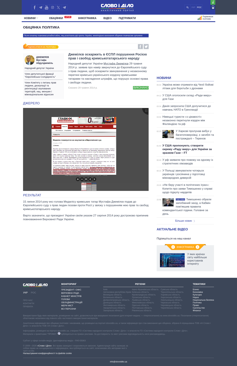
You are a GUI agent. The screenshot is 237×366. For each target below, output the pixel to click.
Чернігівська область (171, 308)
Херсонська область (171, 297)
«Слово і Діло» (44, 345)
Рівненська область (141, 310)
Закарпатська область (114, 308)
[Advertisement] (185, 51)
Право (196, 305)
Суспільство (199, 308)
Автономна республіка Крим (117, 292)
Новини (31, 18)
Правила (28, 306)
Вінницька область (112, 294)
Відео (107, 18)
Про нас (28, 300)
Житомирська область (114, 305)
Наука (196, 297)
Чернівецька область (171, 305)
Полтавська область (142, 308)
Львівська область (141, 300)
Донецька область (112, 302)
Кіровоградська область (144, 294)
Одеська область (140, 305)
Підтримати (127, 18)
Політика (197, 302)
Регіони (140, 284)
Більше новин (185, 220)
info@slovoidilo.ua (118, 361)
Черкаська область (170, 302)
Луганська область (141, 297)
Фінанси (197, 310)
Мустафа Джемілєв (116, 63)
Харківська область (170, 294)
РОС (199, 7)
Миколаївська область (143, 302)
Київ (105, 289)
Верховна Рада (70, 293)
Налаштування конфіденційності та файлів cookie (47, 353)
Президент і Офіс (71, 289)
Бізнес (196, 289)
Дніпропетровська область (116, 300)
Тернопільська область (172, 292)
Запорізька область (112, 310)
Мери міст (67, 305)
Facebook (140, 46)
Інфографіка (87, 18)
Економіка (198, 292)
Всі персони (68, 309)
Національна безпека (203, 300)
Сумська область (169, 289)
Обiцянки (60, 18)
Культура (197, 294)
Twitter (146, 46)
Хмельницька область (171, 300)
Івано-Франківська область (145, 289)
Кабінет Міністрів (71, 296)
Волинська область (112, 297)
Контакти (28, 303)
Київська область (140, 292)
